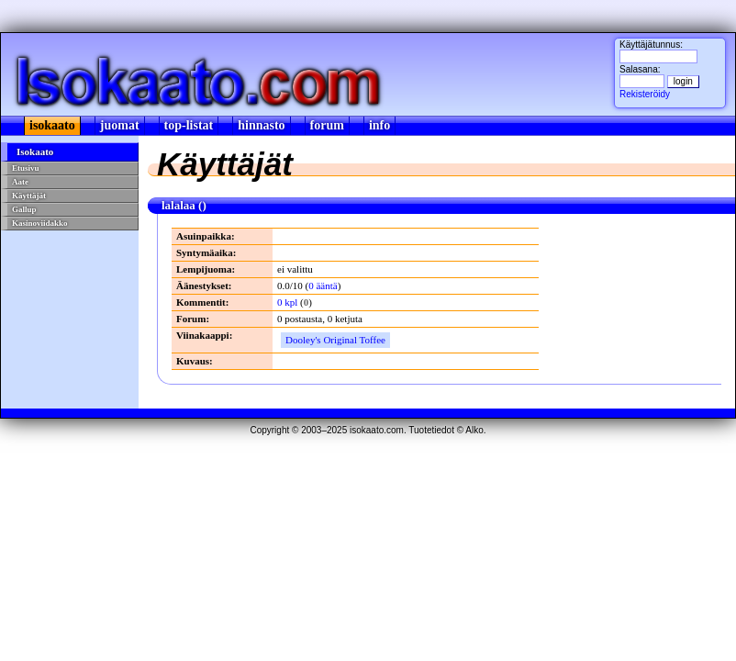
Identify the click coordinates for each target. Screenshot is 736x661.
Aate (20, 181)
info (379, 125)
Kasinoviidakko (40, 223)
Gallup (24, 209)
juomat (119, 125)
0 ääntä (322, 285)
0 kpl (287, 302)
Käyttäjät (29, 195)
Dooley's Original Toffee (335, 339)
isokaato (52, 125)
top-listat (189, 125)
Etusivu (25, 168)
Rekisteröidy (644, 94)
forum (327, 125)
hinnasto (261, 125)
